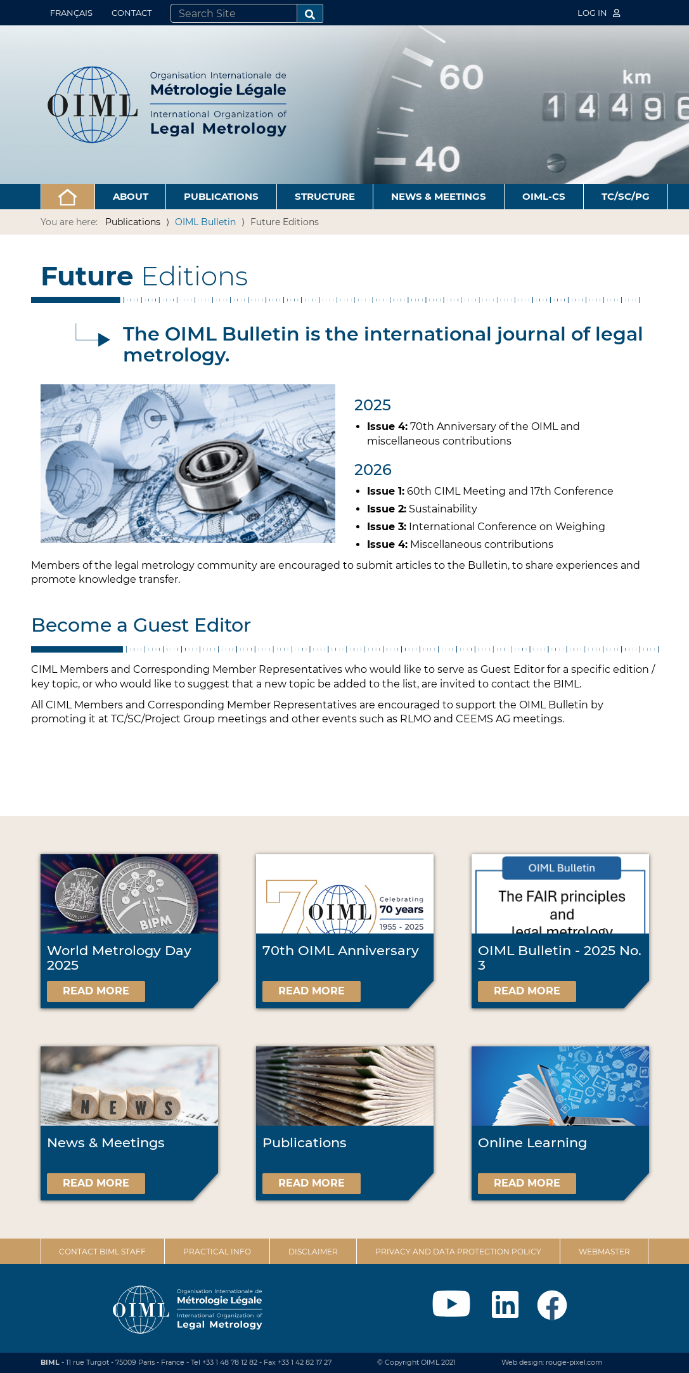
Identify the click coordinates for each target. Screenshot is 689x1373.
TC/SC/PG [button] (626, 196)
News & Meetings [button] (438, 196)
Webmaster (604, 1251)
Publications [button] (221, 196)
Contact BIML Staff (102, 1251)
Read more (96, 991)
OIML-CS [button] (543, 196)
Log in (599, 13)
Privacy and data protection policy (458, 1251)
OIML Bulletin (205, 222)
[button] (67, 196)
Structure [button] (325, 196)
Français (71, 13)
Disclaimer (313, 1251)
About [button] (130, 196)
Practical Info (217, 1251)
